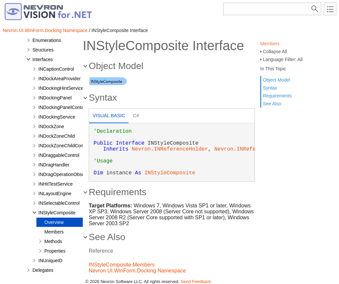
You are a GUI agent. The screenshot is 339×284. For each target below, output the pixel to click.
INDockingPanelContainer (65, 107)
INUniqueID (50, 260)
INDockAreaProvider (59, 78)
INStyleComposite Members (122, 264)
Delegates (42, 270)
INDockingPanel (55, 97)
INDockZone (51, 126)
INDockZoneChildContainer (66, 145)
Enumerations (46, 40)
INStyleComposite (56, 212)
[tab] (108, 116)
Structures (43, 50)
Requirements (277, 95)
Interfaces (42, 59)
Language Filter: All (283, 59)
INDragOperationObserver (65, 174)
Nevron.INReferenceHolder (170, 149)
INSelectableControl (59, 203)
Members (269, 43)
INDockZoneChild (56, 136)
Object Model (276, 80)
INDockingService (56, 117)
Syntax (270, 87)
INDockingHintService (60, 88)
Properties (55, 251)
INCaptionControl (56, 69)
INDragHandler (53, 164)
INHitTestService (55, 184)
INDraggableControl (58, 155)
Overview (54, 222)
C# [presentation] (136, 115)
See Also (272, 103)
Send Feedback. (196, 281)
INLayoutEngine (55, 193)
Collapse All (275, 51)
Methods (53, 241)
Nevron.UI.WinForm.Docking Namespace (45, 30)
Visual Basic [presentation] (109, 115)
